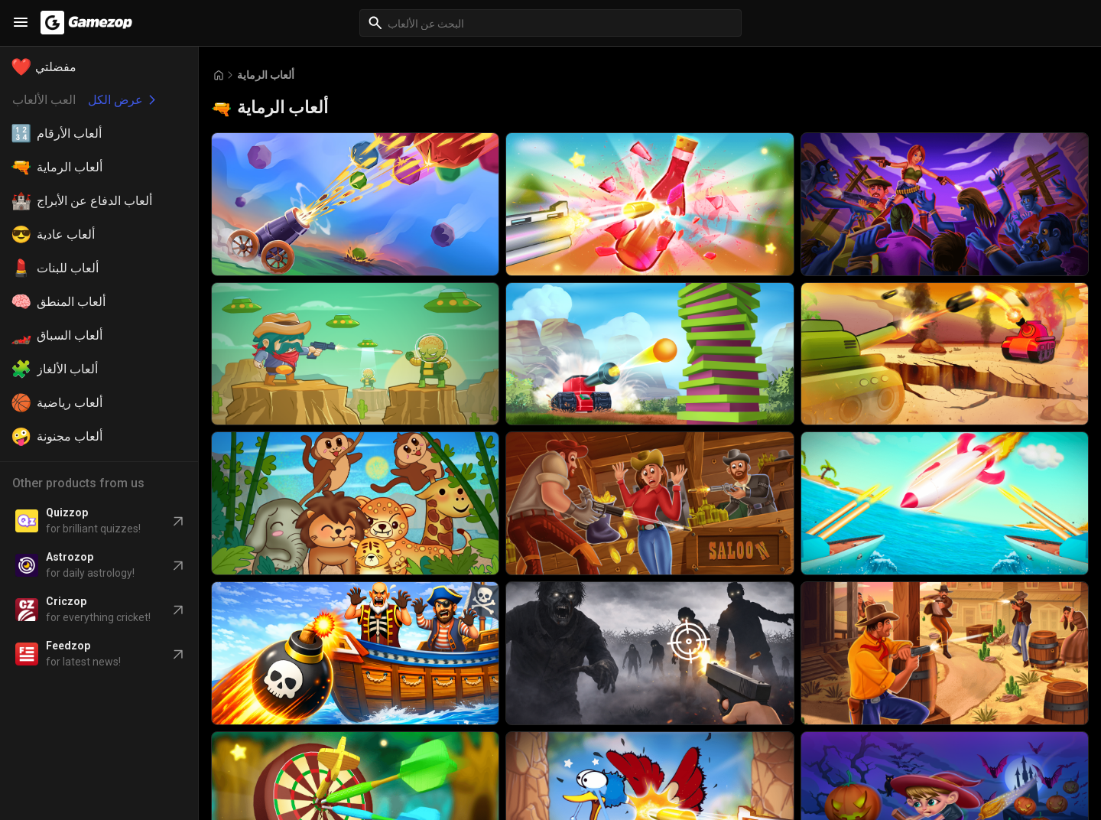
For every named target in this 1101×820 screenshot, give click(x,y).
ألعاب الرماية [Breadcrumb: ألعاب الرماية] (265, 75)
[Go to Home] (218, 75)
